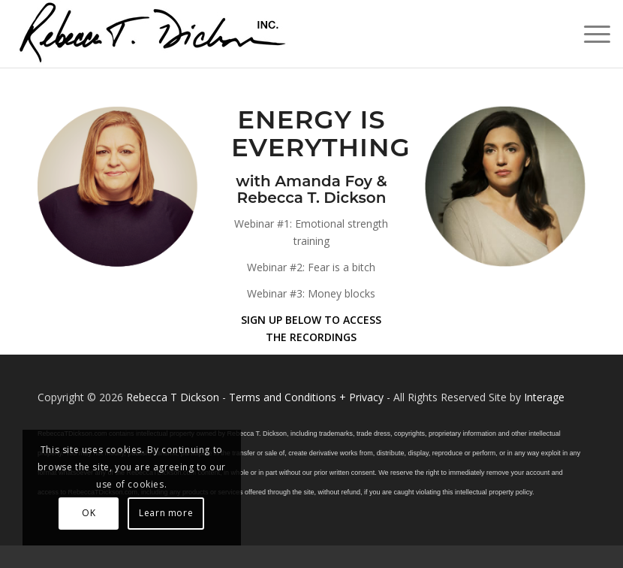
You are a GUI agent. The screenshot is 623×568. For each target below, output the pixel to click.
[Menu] (589, 34)
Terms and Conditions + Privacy (306, 397)
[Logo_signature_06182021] (153, 34)
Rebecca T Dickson (172, 397)
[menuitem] (589, 34)
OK (88, 512)
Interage (544, 397)
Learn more (166, 512)
